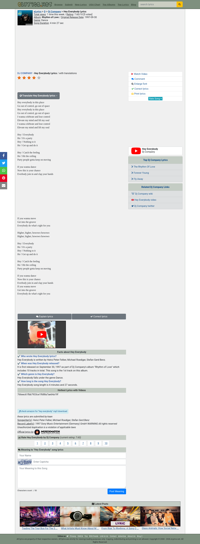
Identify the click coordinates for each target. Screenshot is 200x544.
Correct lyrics (98, 316)
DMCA (80, 536)
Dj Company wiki (142, 193)
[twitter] (67, 536)
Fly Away (137, 179)
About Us (131, 536)
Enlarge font (139, 83)
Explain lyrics (44, 316)
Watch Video (139, 74)
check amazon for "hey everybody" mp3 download (43, 411)
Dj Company (54, 11)
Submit (69, 4)
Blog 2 (139, 536)
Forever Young (140, 172)
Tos (86, 536)
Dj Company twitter (142, 206)
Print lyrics (138, 93)
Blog (133, 4)
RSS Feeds (93, 536)
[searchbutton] (180, 4)
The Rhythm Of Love (143, 166)
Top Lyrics (123, 4)
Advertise (122, 536)
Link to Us (104, 536)
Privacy (73, 536)
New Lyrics (81, 4)
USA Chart (94, 4)
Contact (113, 536)
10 (106, 443)
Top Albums (109, 4)
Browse (59, 4)
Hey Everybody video (143, 199)
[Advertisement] (100, 48)
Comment (138, 79)
